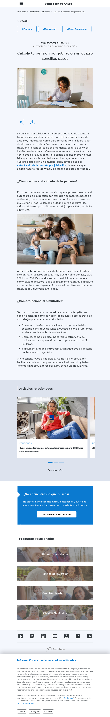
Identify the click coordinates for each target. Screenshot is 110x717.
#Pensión (27, 28)
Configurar (68, 698)
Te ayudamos (55, 649)
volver (22, 20)
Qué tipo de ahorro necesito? (57, 514)
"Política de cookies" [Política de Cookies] (26, 703)
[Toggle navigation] (21, 3)
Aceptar (21, 711)
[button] (50, 462)
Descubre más (55, 469)
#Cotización (49, 28)
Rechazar (48, 711)
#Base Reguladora (77, 28)
